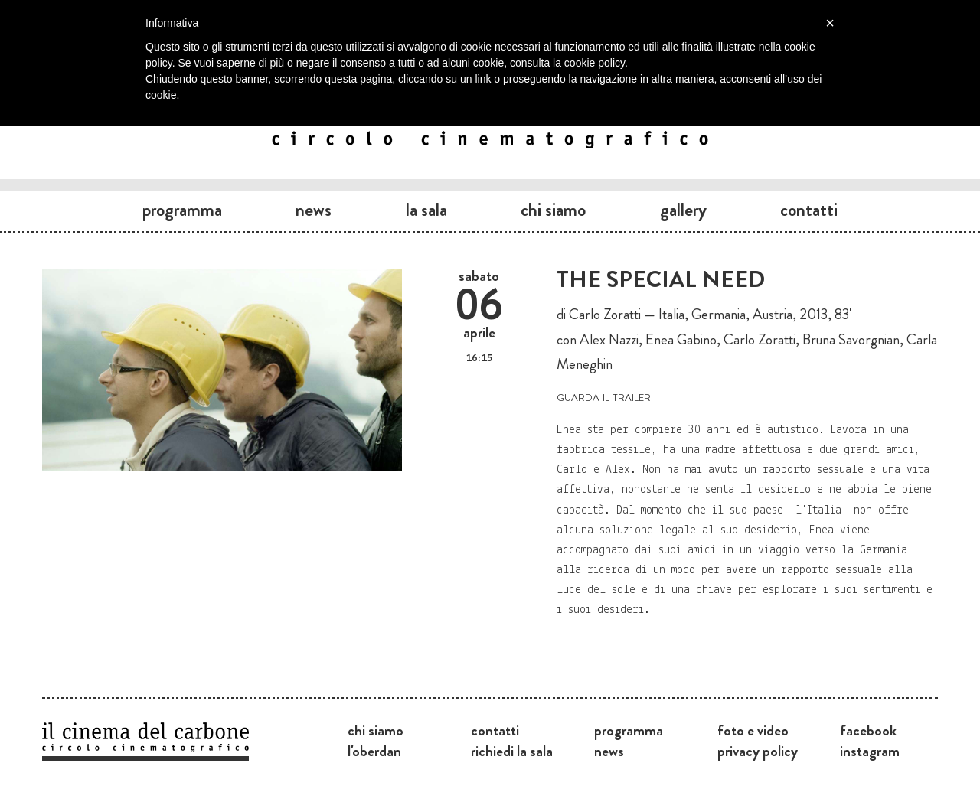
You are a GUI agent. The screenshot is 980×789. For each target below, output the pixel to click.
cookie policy (594, 63)
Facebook (868, 730)
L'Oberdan (374, 750)
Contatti (809, 210)
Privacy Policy (757, 750)
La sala (426, 210)
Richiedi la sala (512, 750)
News (314, 210)
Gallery (683, 210)
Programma (182, 210)
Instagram (870, 750)
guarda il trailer (604, 396)
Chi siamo (553, 210)
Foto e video (753, 730)
